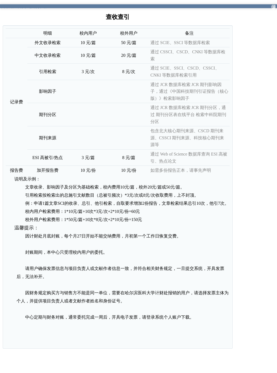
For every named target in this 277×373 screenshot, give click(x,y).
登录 (274, 7)
